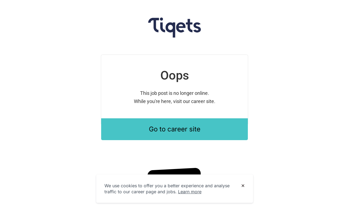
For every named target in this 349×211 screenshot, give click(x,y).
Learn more (189, 191)
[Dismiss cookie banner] (243, 186)
